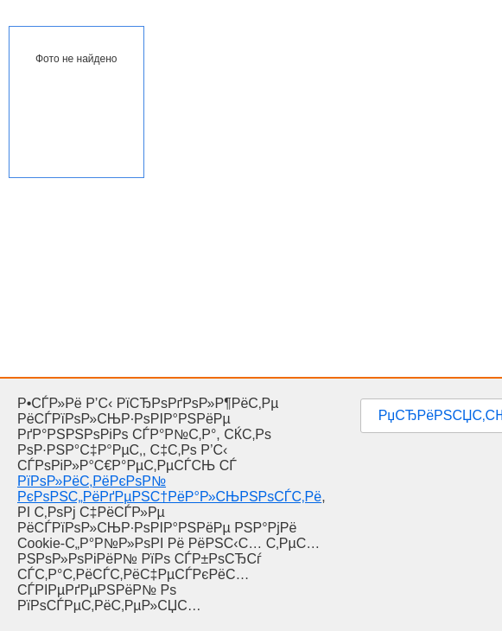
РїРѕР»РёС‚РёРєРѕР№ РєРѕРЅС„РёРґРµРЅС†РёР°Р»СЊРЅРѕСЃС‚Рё (169, 489)
